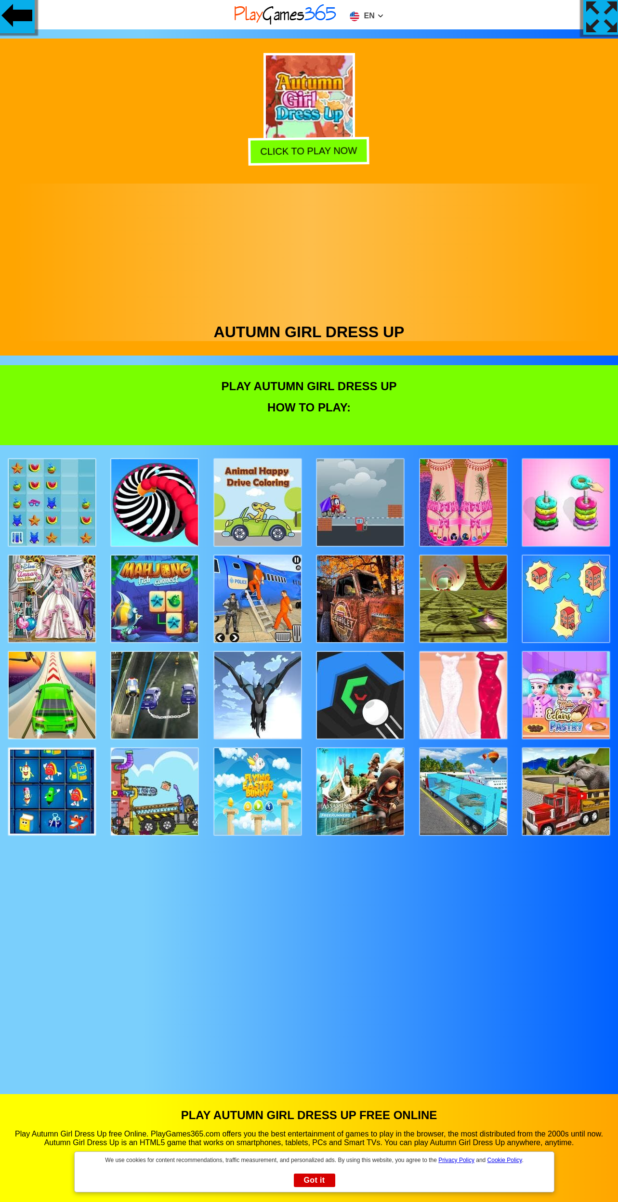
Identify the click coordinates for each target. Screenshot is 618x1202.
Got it (314, 1180)
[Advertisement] (309, 251)
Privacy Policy (456, 1160)
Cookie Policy (504, 1160)
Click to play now (310, 151)
